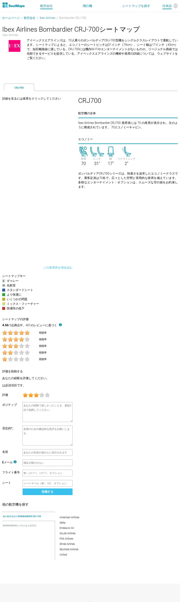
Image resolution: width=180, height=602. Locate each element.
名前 (5, 452)
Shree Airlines (67, 543)
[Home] (13, 5)
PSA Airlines (66, 538)
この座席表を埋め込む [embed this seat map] (57, 267)
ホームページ (11, 18)
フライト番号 (11, 472)
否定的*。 (8, 428)
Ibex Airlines (47, 18)
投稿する (47, 491)
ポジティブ (9, 405)
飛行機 (87, 6)
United (63, 554)
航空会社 (30, 18)
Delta (63, 522)
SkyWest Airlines (69, 549)
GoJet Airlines (67, 533)
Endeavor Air (67, 527)
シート (6, 482)
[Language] (170, 6)
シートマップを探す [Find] (136, 6)
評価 (5, 395)
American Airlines (69, 517)
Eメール (9, 462)
